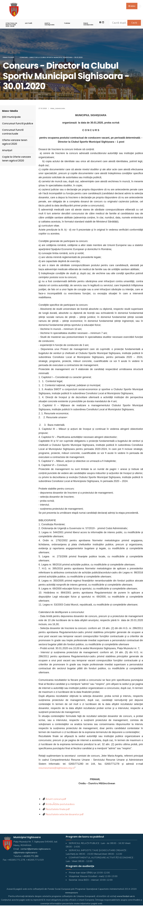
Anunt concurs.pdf (56, 799)
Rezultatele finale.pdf (58, 809)
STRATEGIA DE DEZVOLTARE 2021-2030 (11, 24)
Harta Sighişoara (49, 24)
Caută (133, 22)
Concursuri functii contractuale (12, 131)
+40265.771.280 (31, 856)
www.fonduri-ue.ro (126, 896)
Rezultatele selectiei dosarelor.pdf (65, 814)
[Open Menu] (140, 6)
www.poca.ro (71, 892)
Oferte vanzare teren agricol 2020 (14, 142)
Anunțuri (7, 150)
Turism (67, 23)
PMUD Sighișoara (88, 24)
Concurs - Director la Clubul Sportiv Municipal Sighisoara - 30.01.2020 (51, 57)
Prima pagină (8, 57)
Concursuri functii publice (17, 123)
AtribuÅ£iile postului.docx (61, 804)
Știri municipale (11, 117)
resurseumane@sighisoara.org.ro (57, 767)
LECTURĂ (28, 23)
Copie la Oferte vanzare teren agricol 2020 (16, 158)
